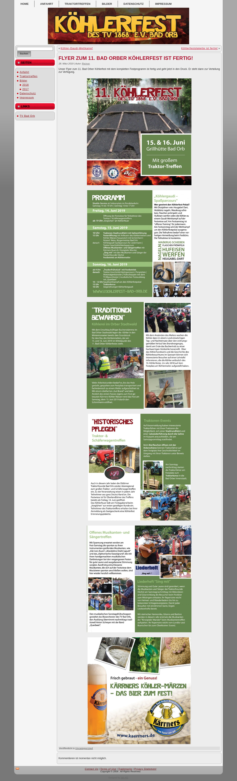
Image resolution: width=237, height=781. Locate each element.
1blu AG (124, 778)
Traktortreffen (28, 76)
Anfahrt (24, 72)
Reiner (86, 63)
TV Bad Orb (27, 115)
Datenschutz (28, 93)
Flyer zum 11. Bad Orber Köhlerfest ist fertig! (126, 58)
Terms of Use (108, 769)
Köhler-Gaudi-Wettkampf (77, 48)
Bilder (23, 80)
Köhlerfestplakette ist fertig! (199, 48)
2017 (25, 89)
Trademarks (125, 769)
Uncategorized (84, 748)
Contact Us (91, 769)
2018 (25, 84)
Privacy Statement (145, 769)
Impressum (27, 97)
